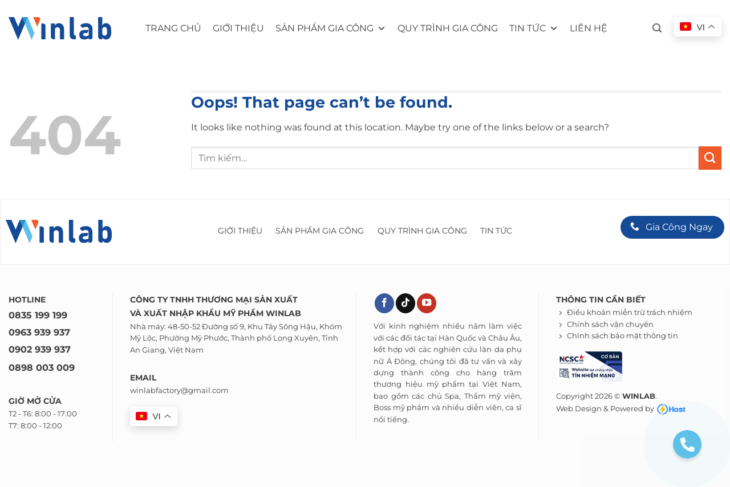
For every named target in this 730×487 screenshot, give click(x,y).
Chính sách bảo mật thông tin (622, 336)
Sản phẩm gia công (330, 28)
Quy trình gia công (448, 28)
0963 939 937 (39, 332)
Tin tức (533, 28)
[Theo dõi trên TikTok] (405, 303)
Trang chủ (173, 28)
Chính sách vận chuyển (610, 324)
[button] (657, 28)
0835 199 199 (38, 315)
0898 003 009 (42, 367)
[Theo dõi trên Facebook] (384, 303)
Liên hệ (588, 28)
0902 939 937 (40, 349)
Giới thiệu (238, 28)
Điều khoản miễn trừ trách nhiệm (629, 312)
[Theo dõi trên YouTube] (426, 303)
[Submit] (710, 157)
